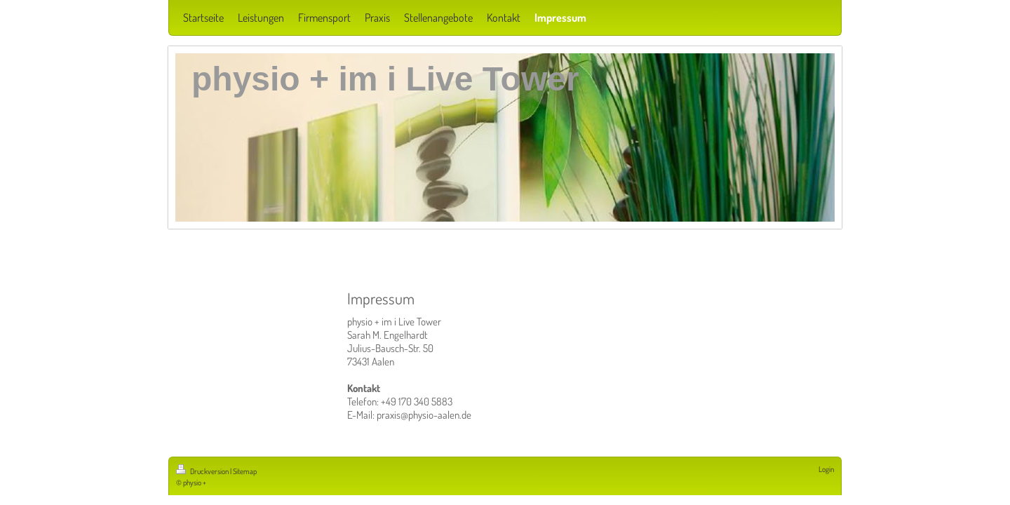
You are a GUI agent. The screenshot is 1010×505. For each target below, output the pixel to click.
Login (826, 469)
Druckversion (203, 471)
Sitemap (245, 471)
